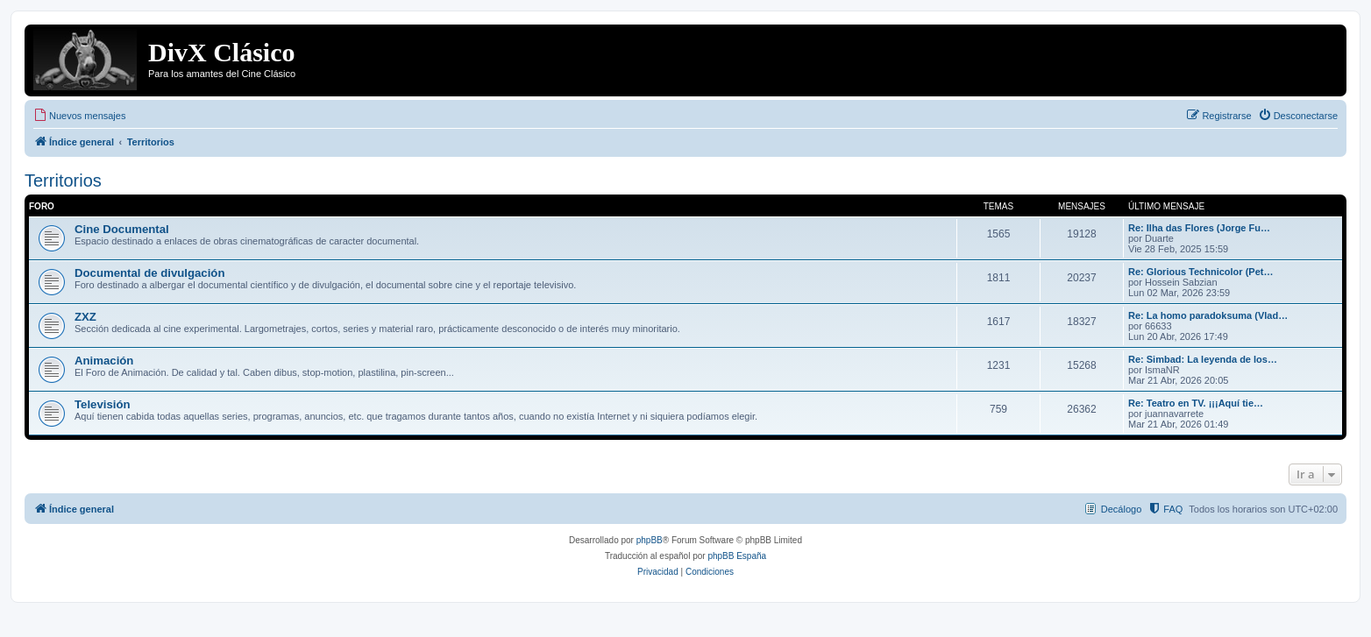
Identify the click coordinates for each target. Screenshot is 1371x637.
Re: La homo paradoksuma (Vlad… (1208, 315)
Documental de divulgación (149, 273)
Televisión (103, 404)
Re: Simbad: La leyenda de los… (1202, 359)
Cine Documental (122, 229)
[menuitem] (79, 115)
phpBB (649, 540)
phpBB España (736, 556)
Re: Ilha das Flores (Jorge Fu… (1199, 228)
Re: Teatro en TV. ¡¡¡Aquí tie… (1195, 403)
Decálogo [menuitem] (1121, 509)
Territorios (63, 180)
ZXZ (85, 316)
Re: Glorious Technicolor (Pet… (1200, 271)
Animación (104, 360)
